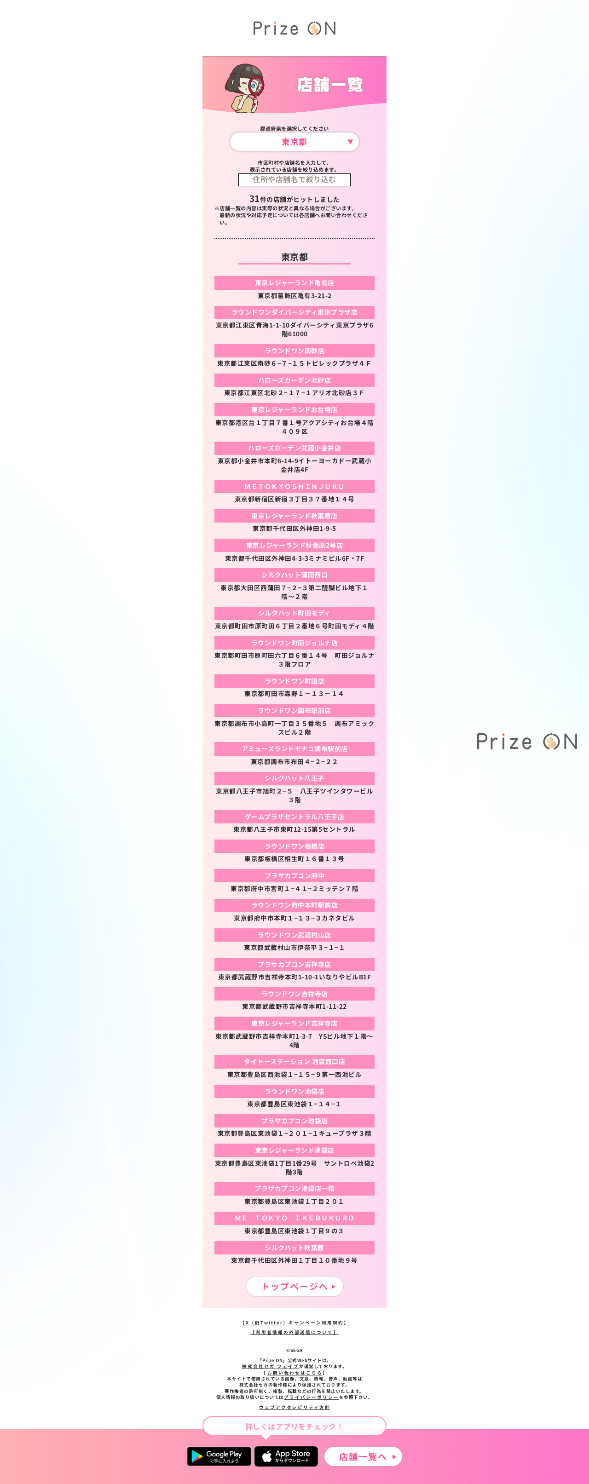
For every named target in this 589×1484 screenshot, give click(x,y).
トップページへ (295, 1286)
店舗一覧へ (363, 1456)
